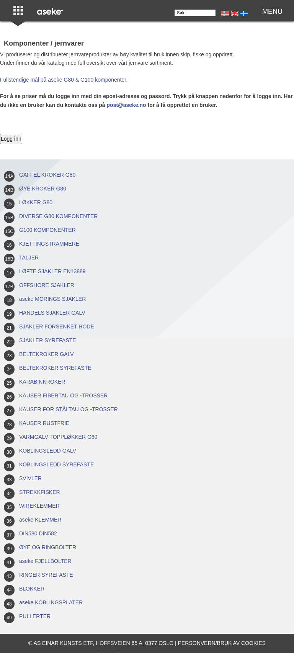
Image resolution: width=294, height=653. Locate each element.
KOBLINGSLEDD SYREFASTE (56, 464)
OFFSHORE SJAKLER (46, 285)
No (225, 13)
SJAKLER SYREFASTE (47, 340)
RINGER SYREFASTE (46, 575)
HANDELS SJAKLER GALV (52, 313)
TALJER (29, 257)
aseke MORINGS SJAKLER (52, 299)
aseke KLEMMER (40, 520)
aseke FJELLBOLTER (45, 561)
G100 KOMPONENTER (47, 230)
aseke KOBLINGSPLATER (51, 602)
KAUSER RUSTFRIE (44, 423)
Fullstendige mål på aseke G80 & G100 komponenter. (63, 80)
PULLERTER (35, 616)
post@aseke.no (126, 105)
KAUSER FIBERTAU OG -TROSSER (63, 395)
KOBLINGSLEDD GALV (47, 451)
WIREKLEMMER (39, 506)
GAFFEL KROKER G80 (47, 175)
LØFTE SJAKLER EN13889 (52, 271)
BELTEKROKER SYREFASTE (55, 368)
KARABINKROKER (42, 382)
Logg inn (11, 139)
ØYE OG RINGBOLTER (47, 547)
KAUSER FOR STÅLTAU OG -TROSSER (68, 409)
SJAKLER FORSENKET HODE (56, 326)
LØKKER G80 (35, 202)
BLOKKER (31, 589)
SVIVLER (30, 478)
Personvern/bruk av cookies (222, 643)
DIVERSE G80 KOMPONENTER (58, 216)
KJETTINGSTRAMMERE (49, 244)
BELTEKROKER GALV (46, 354)
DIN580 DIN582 (38, 533)
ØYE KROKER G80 (42, 188)
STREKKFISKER (39, 492)
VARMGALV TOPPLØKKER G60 (58, 437)
